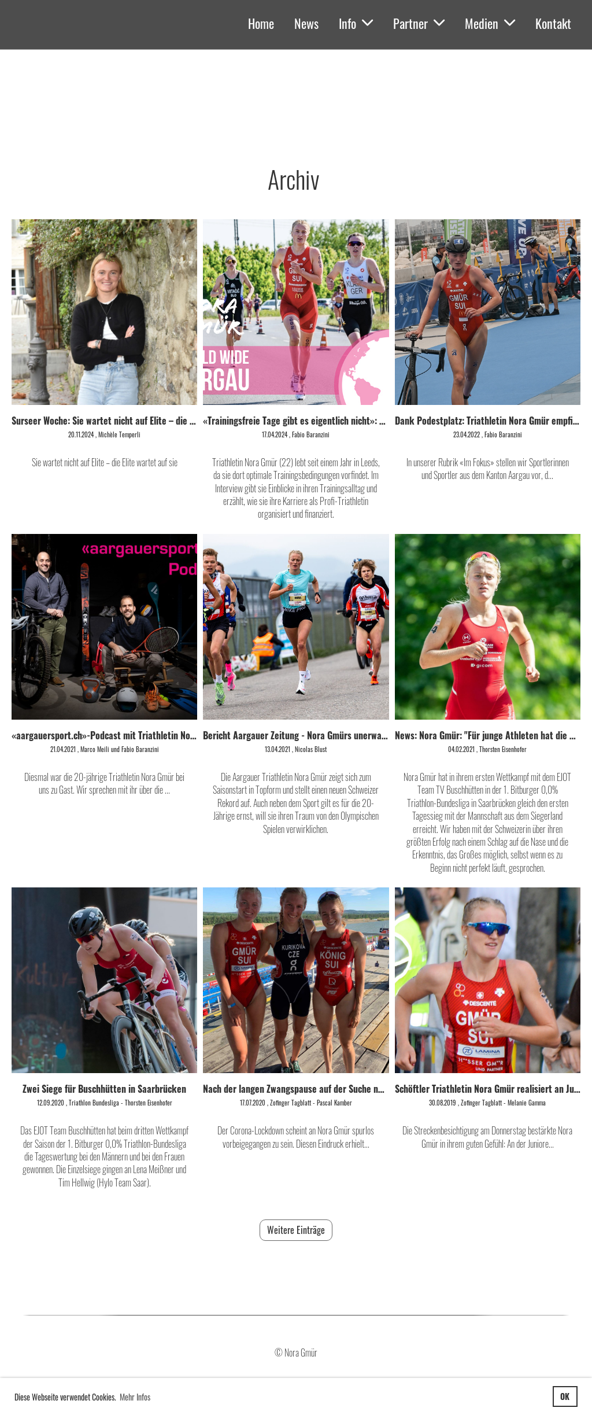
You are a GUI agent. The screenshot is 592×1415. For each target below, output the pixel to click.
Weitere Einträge (296, 1230)
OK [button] (564, 1396)
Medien (490, 23)
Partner (419, 23)
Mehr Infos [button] (135, 1397)
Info (356, 23)
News (306, 23)
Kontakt (553, 23)
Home (261, 23)
